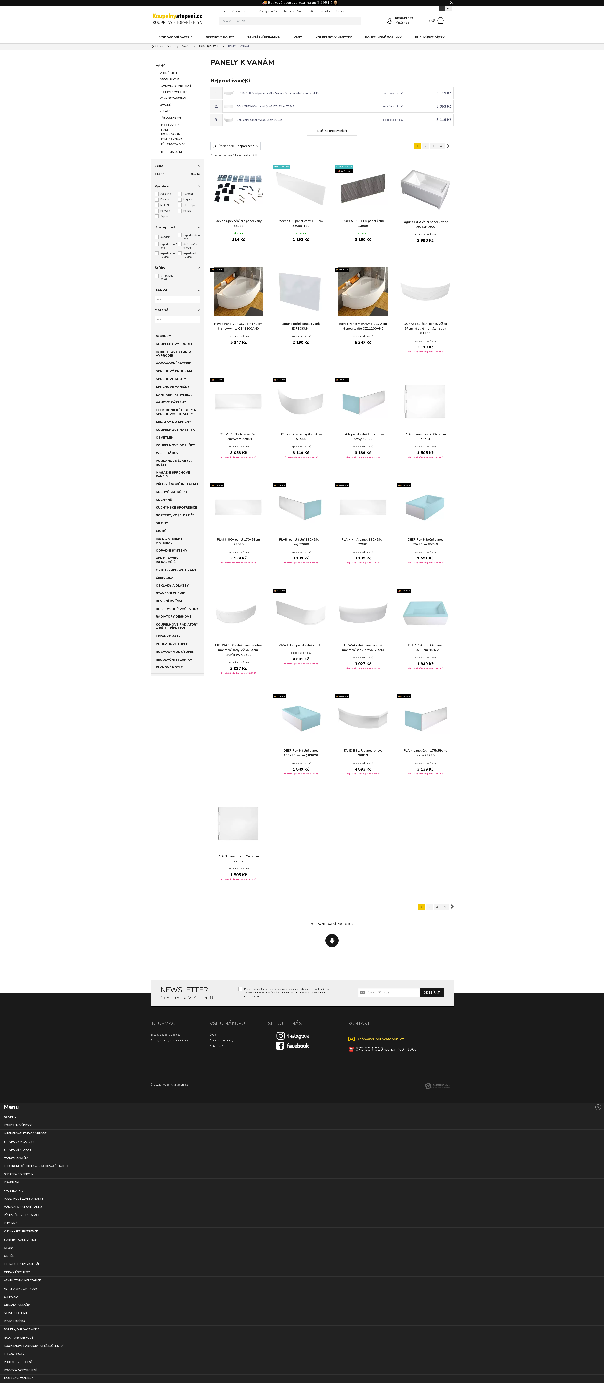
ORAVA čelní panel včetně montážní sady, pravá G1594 (363, 647)
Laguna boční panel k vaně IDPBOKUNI (301, 326)
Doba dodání (217, 1046)
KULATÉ (165, 111)
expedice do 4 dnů (191, 236)
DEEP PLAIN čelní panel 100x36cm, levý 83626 (301, 753)
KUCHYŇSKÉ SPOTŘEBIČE (176, 507)
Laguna (187, 199)
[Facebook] (293, 1045)
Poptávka (324, 11)
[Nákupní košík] (440, 20)
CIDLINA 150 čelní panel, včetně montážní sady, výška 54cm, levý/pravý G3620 (238, 650)
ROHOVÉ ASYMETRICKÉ (175, 86)
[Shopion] (437, 1086)
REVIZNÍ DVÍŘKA (169, 601)
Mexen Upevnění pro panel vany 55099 (238, 223)
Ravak (187, 211)
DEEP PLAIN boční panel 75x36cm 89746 (425, 542)
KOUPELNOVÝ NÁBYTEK (334, 37)
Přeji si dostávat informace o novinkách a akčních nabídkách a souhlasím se (286, 992)
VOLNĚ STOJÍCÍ (169, 73)
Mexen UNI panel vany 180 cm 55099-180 (301, 223)
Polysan (165, 211)
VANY (298, 37)
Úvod (213, 1035)
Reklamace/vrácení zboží (298, 11)
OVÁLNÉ (165, 105)
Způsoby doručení (267, 11)
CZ (442, 8)
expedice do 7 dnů (168, 246)
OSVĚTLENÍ (165, 437)
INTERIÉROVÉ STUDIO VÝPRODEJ (173, 354)
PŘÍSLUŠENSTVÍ (170, 118)
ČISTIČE (162, 531)
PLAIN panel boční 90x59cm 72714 (425, 436)
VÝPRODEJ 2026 (166, 277)
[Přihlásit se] (389, 21)
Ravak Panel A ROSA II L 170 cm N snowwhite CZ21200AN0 (363, 326)
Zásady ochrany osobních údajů (169, 1040)
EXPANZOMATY (168, 636)
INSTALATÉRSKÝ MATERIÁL (169, 541)
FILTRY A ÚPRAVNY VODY (176, 570)
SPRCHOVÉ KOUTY (220, 37)
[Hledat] (357, 21)
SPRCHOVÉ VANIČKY (172, 387)
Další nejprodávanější (332, 131)
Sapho (164, 216)
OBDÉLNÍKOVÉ (169, 79)
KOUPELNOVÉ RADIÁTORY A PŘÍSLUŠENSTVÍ (177, 626)
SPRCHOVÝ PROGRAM (174, 371)
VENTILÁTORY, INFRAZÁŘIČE (167, 560)
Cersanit (188, 194)
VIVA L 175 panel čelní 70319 (301, 645)
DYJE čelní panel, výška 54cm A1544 (259, 120)
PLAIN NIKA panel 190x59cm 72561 (363, 542)
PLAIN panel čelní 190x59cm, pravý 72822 (363, 436)
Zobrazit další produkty (332, 924)
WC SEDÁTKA (167, 453)
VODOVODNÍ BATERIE (175, 37)
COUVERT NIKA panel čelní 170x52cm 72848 (265, 106)
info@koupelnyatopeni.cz (381, 1039)
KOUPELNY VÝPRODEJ (174, 344)
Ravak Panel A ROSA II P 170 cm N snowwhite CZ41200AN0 (238, 326)
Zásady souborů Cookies (165, 1035)
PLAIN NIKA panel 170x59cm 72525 (238, 542)
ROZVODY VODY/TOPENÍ (175, 652)
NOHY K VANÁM (170, 134)
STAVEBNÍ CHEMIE (170, 593)
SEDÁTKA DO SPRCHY (173, 422)
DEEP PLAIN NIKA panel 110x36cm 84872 (425, 647)
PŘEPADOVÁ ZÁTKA (173, 144)
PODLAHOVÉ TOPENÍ (173, 644)
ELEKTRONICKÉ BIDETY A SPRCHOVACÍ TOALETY (176, 412)
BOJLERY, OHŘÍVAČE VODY (177, 609)
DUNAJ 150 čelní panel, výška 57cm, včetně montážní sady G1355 (278, 93)
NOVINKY (163, 336)
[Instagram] (293, 1035)
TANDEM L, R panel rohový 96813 (363, 753)
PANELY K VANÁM (171, 139)
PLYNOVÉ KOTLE (169, 667)
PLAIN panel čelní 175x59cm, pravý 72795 (425, 753)
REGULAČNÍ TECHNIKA (174, 660)
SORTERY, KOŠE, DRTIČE (175, 515)
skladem (165, 237)
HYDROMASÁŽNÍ (171, 152)
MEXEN (164, 205)
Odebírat (432, 992)
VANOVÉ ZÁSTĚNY (171, 402)
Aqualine (165, 194)
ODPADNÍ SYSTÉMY (171, 550)
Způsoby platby (241, 11)
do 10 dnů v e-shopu (191, 246)
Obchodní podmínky (221, 1040)
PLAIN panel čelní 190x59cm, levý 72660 (300, 542)
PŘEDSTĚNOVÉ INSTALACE (177, 484)
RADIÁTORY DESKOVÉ (173, 616)
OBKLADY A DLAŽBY (172, 585)
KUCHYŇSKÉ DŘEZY (430, 37)
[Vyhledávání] (290, 21)
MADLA (165, 130)
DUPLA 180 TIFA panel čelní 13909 (363, 223)
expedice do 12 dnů (190, 255)
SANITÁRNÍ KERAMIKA (263, 37)
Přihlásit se (402, 23)
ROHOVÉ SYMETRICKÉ (174, 92)
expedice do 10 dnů (167, 255)
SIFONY (162, 523)
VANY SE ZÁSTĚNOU (173, 98)
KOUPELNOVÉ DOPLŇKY (383, 37)
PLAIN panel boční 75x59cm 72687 (238, 858)
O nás (222, 11)
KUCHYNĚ (164, 500)
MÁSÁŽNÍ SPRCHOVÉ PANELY (173, 474)
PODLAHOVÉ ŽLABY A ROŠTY (174, 463)
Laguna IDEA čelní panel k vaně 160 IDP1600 (425, 224)
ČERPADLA (164, 578)
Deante (164, 199)
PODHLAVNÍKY (170, 125)
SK (448, 8)
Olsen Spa (189, 205)
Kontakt (340, 11)
